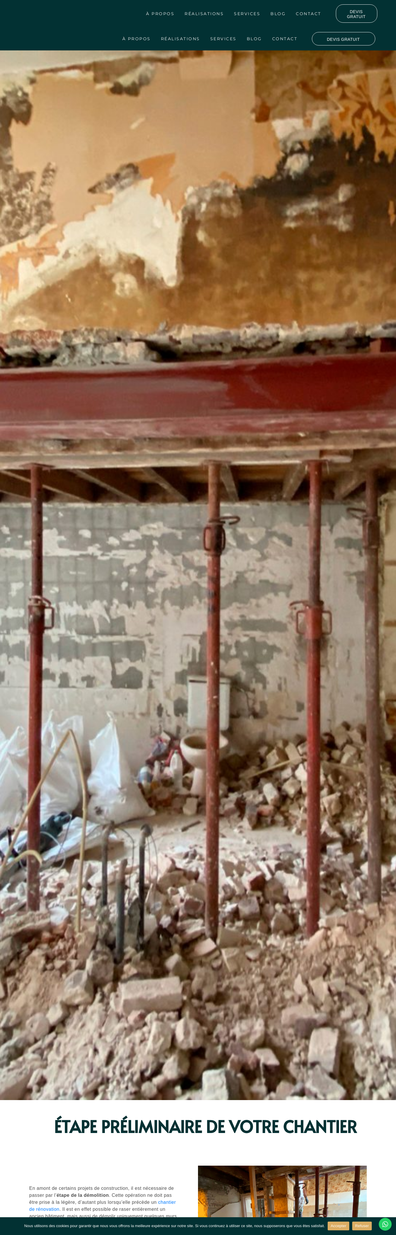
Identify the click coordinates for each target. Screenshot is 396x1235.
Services (247, 13)
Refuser (362, 1226)
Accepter (338, 1226)
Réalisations (204, 13)
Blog (278, 13)
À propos (160, 13)
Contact (308, 13)
